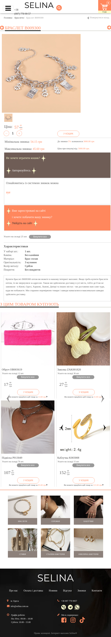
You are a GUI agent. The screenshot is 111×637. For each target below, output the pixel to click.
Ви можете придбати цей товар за (28, 397)
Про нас (13, 590)
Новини (53, 590)
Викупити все (40, 236)
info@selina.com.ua (19, 606)
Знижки (81, 590)
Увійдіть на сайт (22, 222)
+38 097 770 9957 (69, 601)
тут (8, 192)
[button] (8, 398)
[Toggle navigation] (8, 8)
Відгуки (67, 590)
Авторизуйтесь (21, 170)
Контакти (97, 590)
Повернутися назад (99, 17)
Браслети (19, 17)
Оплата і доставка (33, 590)
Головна (8, 17)
